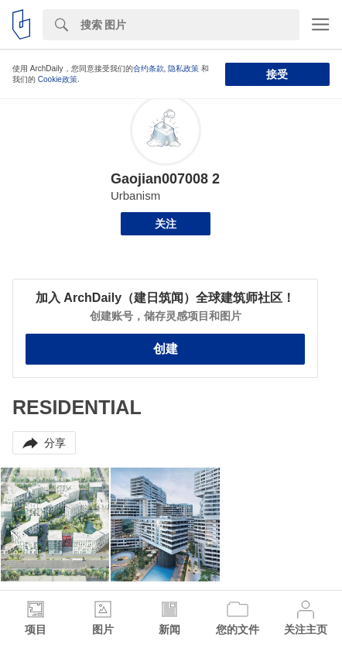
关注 (165, 224)
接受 (277, 74)
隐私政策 (183, 68)
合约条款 (148, 68)
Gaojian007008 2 (165, 179)
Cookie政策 (57, 79)
